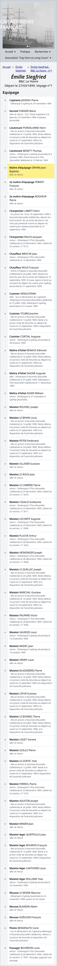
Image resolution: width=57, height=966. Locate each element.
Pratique (25, 51)
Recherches (42, 51)
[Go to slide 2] (29, 46)
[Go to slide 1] (27, 46)
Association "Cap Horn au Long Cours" (28, 57)
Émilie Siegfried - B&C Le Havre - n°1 (41, 68)
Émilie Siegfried (21, 68)
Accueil (10, 51)
